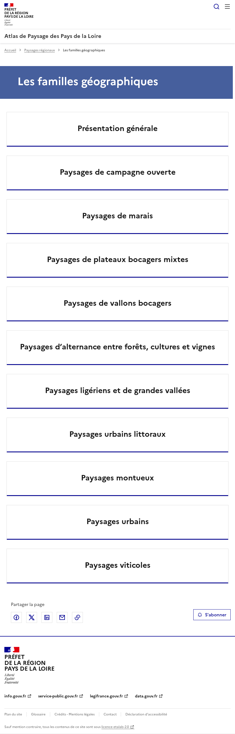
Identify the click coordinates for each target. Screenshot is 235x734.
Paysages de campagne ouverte (118, 172)
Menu (227, 6)
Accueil (10, 50)
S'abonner (212, 614)
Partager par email (62, 617)
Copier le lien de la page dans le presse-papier (77, 617)
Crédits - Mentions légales (75, 714)
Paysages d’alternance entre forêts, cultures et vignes (117, 347)
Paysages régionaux (39, 50)
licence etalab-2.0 (115, 726)
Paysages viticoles (117, 565)
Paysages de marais (117, 216)
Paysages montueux (117, 478)
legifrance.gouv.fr (106, 696)
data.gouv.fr (146, 696)
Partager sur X (31, 617)
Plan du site (13, 714)
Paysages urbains (117, 521)
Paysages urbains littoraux (117, 434)
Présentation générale (117, 128)
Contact (110, 714)
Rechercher (216, 6)
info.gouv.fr (15, 696)
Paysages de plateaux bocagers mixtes (117, 259)
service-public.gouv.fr (58, 696)
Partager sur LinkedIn (46, 617)
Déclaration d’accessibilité (146, 714)
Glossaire (38, 714)
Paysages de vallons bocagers (117, 303)
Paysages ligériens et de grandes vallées (117, 390)
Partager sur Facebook (16, 617)
